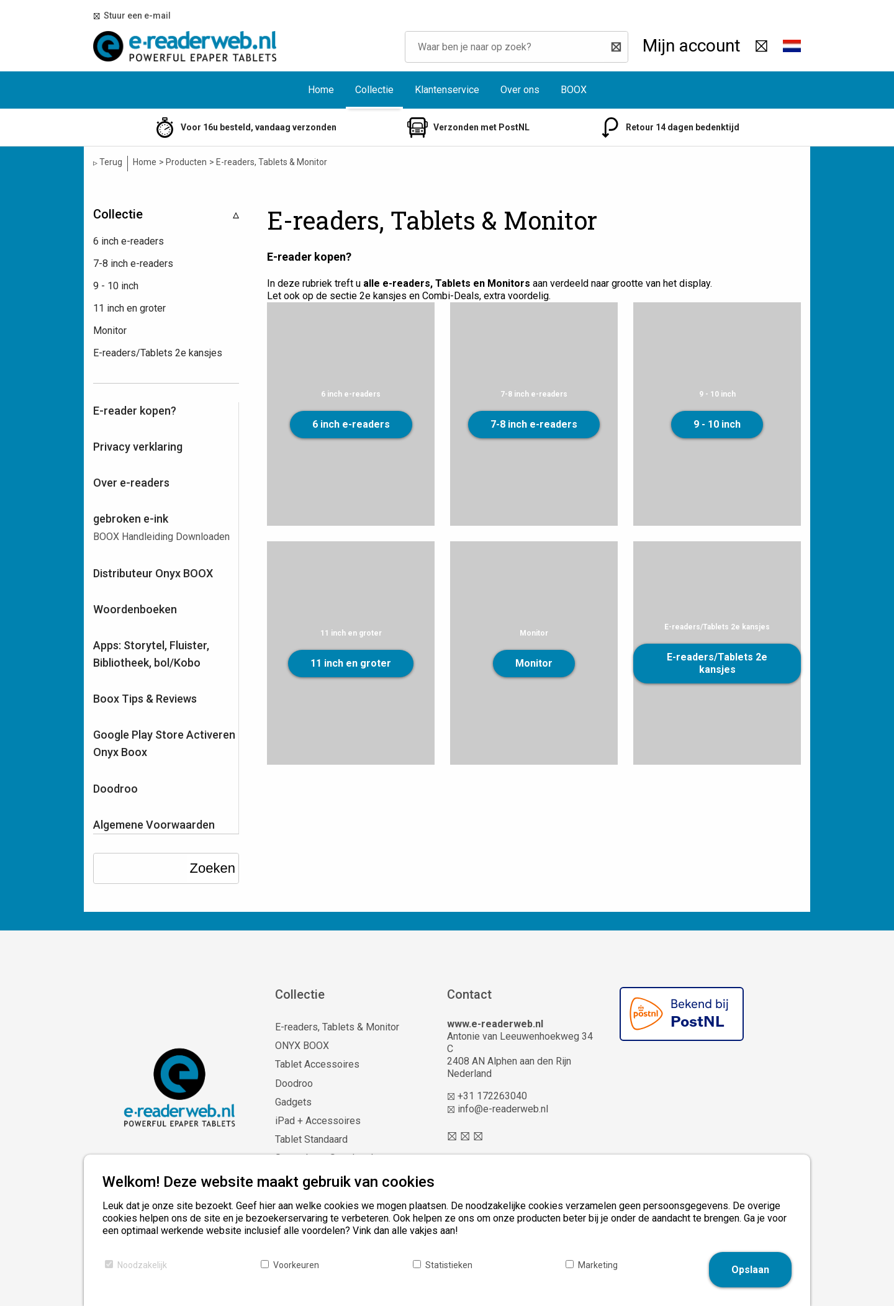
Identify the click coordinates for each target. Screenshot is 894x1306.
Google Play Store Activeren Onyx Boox (164, 743)
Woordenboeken (135, 609)
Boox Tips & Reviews (145, 698)
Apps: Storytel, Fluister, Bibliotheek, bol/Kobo (151, 654)
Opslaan (750, 1270)
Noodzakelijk (142, 1265)
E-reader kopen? (134, 410)
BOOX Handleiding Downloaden (161, 537)
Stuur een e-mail (135, 15)
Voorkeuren (296, 1265)
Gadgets (293, 1102)
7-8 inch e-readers (533, 424)
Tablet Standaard (311, 1139)
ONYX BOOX (302, 1046)
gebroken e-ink (130, 518)
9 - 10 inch (717, 424)
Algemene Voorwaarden (154, 824)
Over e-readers (131, 482)
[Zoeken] (613, 47)
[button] (791, 46)
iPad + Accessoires (318, 1121)
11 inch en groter (350, 663)
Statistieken (448, 1265)
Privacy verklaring (138, 446)
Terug (107, 162)
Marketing (598, 1265)
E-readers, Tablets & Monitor (337, 1027)
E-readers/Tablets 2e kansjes (717, 663)
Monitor (534, 663)
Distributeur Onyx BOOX (153, 573)
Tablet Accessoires (317, 1064)
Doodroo (115, 788)
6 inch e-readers (351, 424)
